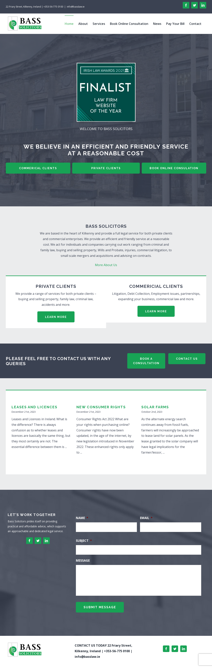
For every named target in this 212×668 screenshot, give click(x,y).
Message (83, 561)
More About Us (106, 265)
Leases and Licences (34, 407)
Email (146, 518)
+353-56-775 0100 (117, 648)
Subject (84, 541)
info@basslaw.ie (76, 6)
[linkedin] (46, 540)
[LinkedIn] (183, 646)
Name (82, 518)
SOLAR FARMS (155, 407)
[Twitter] (175, 646)
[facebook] (29, 540)
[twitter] (38, 540)
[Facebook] (166, 646)
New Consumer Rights (101, 407)
